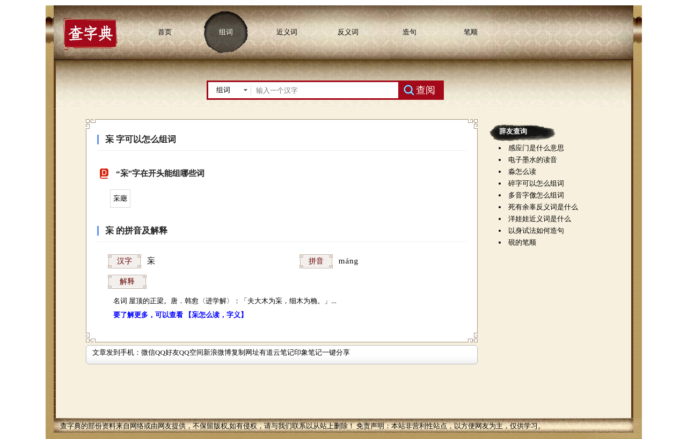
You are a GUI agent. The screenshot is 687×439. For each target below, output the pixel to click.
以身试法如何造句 (536, 230)
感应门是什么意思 (536, 148)
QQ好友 (167, 352)
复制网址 (245, 352)
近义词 (286, 32)
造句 (409, 32)
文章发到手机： (116, 352)
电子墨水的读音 (532, 160)
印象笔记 (308, 352)
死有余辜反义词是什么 (543, 207)
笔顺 (471, 32)
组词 (226, 32)
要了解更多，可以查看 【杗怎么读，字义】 (180, 315)
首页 (165, 32)
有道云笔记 (276, 352)
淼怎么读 (522, 171)
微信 (148, 352)
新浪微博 (217, 352)
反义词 (348, 32)
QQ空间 (191, 352)
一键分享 (336, 352)
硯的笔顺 (522, 242)
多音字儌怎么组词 (536, 195)
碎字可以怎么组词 (536, 183)
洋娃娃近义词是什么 (539, 219)
